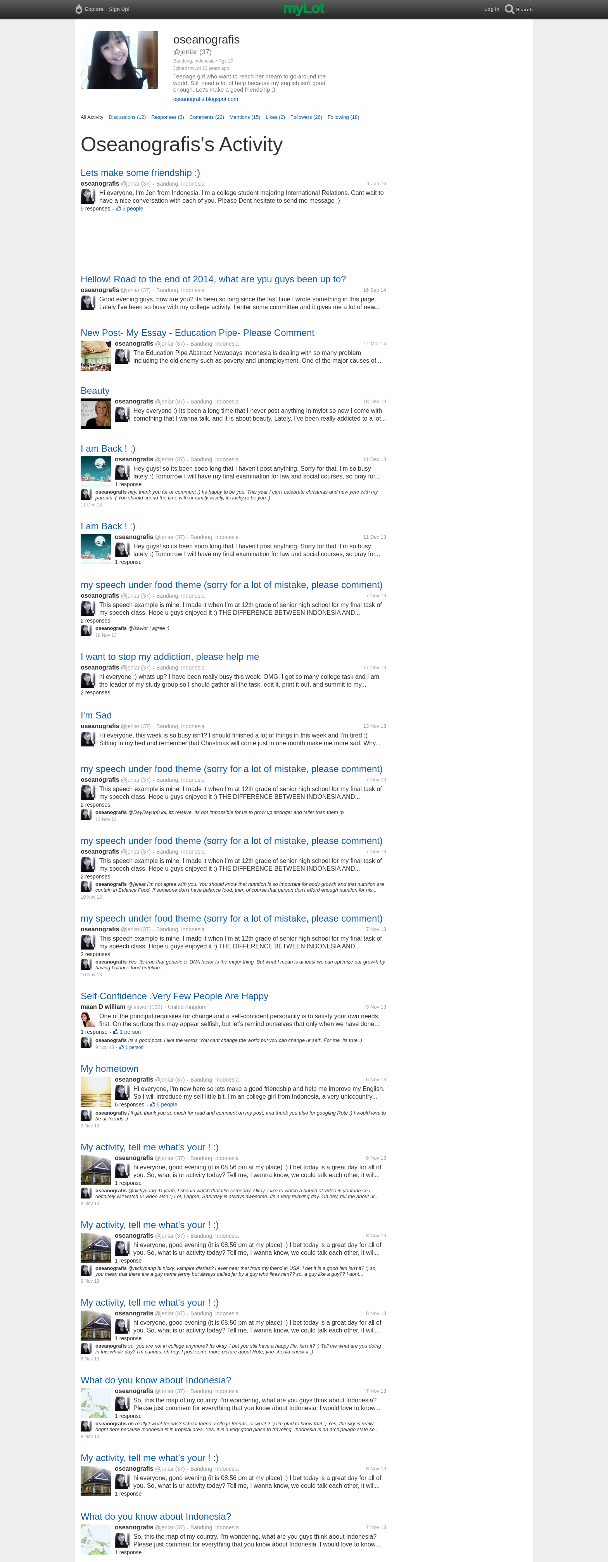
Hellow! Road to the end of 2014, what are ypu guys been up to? (213, 279)
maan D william (103, 1007)
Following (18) (343, 117)
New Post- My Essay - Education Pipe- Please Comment (197, 332)
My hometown (109, 1068)
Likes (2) (275, 117)
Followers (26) (306, 117)
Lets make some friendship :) (140, 172)
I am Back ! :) (108, 448)
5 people (133, 208)
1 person (130, 1032)
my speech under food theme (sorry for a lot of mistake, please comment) (232, 584)
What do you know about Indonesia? (156, 1380)
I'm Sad (96, 715)
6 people (167, 1104)
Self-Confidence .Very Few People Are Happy (174, 996)
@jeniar (130, 184)
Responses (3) (167, 117)
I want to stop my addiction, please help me (170, 656)
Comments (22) (207, 117)
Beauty (95, 390)
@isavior (137, 1007)
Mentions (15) (245, 117)
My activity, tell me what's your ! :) (150, 1147)
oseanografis (100, 183)
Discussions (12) (127, 117)
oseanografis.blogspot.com (205, 99)
